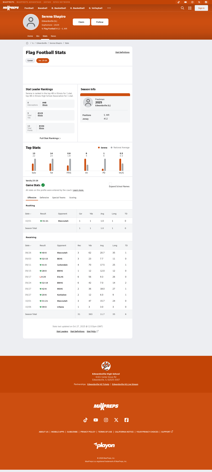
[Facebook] (206, 2)
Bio (37, 35)
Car (80, 213)
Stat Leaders (62, 331)
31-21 (45, 220)
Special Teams (58, 197)
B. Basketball (59, 8)
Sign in (201, 8)
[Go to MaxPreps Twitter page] (116, 420)
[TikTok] (179, 2)
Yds (91, 213)
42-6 (44, 288)
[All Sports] (109, 8)
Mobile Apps (57, 431)
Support (167, 431)
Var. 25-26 (43, 60)
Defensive (44, 197)
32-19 (45, 282)
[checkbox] (110, 183)
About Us (43, 431)
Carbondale (62, 264)
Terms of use (105, 431)
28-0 (44, 270)
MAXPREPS (8, 2)
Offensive (31, 197)
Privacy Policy (87, 431)
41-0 (44, 264)
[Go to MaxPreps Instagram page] (106, 420)
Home (30, 35)
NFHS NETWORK (61, 2)
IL (33, 43)
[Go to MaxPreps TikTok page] (85, 420)
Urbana (60, 306)
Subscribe (72, 431)
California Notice (124, 431)
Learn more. (78, 190)
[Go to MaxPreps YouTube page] (95, 420)
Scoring (72, 197)
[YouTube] (185, 2)
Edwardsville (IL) (49, 21)
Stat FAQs (93, 331)
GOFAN (47, 2)
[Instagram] (192, 2)
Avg (102, 213)
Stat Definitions (122, 52)
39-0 (44, 306)
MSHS (60, 288)
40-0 (44, 252)
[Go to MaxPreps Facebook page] (126, 420)
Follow (99, 22)
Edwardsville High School (106, 368)
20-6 (44, 294)
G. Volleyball (95, 8)
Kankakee (61, 294)
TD (126, 213)
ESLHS (60, 276)
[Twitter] (199, 2)
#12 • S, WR (54, 28)
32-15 (45, 258)
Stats (45, 35)
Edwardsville (42, 43)
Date (28, 213)
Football (29, 8)
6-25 (43, 276)
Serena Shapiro (54, 16)
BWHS (60, 270)
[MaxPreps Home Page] (27, 43)
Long (114, 213)
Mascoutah (63, 220)
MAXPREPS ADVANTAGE (29, 2)
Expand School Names (119, 185)
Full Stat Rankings (50, 138)
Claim (81, 22)
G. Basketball (77, 8)
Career (30, 60)
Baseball (42, 8)
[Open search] (182, 8)
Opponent (62, 213)
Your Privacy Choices (147, 432)
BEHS (59, 258)
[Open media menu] (190, 8)
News (53, 35)
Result (43, 213)
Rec (79, 245)
